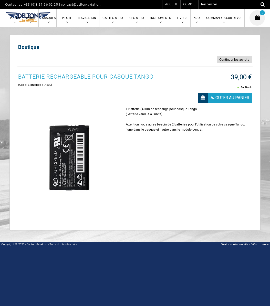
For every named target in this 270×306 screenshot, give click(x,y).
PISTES (15, 18)
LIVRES (182, 18)
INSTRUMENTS (160, 18)
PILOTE (67, 18)
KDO (197, 18)
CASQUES (49, 18)
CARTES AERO (112, 18)
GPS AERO (136, 18)
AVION (30, 18)
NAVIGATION (87, 18)
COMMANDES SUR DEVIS (223, 18)
